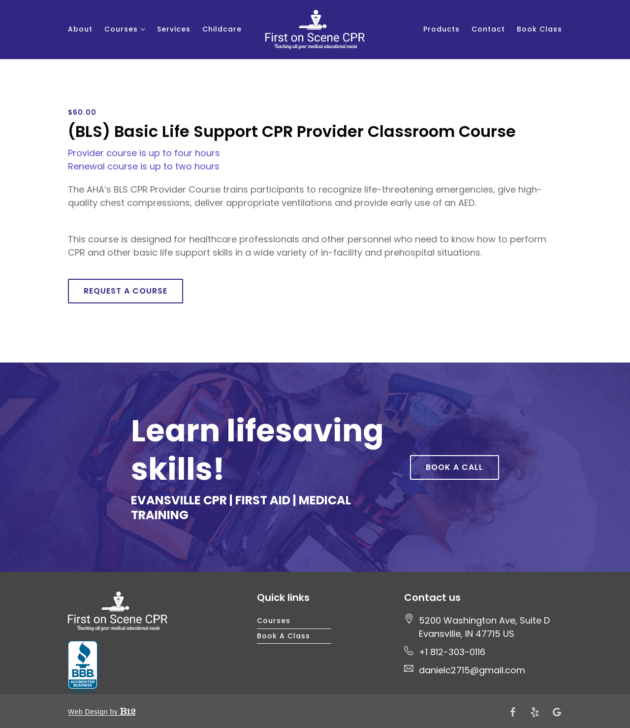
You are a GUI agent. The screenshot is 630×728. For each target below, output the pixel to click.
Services (173, 29)
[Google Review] (557, 712)
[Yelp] (535, 712)
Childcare (222, 29)
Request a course (125, 291)
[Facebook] (513, 712)
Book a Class (283, 636)
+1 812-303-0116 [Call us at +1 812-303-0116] (452, 652)
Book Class (539, 29)
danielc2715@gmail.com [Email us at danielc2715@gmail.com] (472, 670)
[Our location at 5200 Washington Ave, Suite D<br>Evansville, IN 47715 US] (484, 627)
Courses (121, 29)
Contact (488, 29)
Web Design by (101, 712)
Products (441, 29)
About (80, 29)
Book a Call (454, 467)
